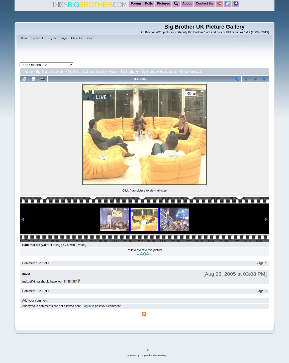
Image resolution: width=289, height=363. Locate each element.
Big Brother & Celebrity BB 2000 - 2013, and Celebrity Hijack (76, 71)
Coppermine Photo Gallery (153, 355)
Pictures (163, 3)
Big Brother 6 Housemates (159, 71)
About (187, 3)
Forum (136, 3)
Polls (149, 3)
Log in (86, 306)
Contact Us (204, 3)
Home (29, 71)
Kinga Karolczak (191, 71)
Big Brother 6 (129, 71)
